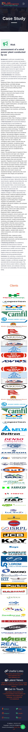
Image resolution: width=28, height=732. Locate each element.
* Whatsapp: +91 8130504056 (14, 697)
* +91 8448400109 (14, 699)
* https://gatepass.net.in (14, 677)
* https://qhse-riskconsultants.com (14, 673)
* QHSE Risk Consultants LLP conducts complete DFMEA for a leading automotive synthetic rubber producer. (14, 684)
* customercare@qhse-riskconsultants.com (14, 693)
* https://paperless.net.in (14, 675)
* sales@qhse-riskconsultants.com (14, 692)
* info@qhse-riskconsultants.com (14, 695)
